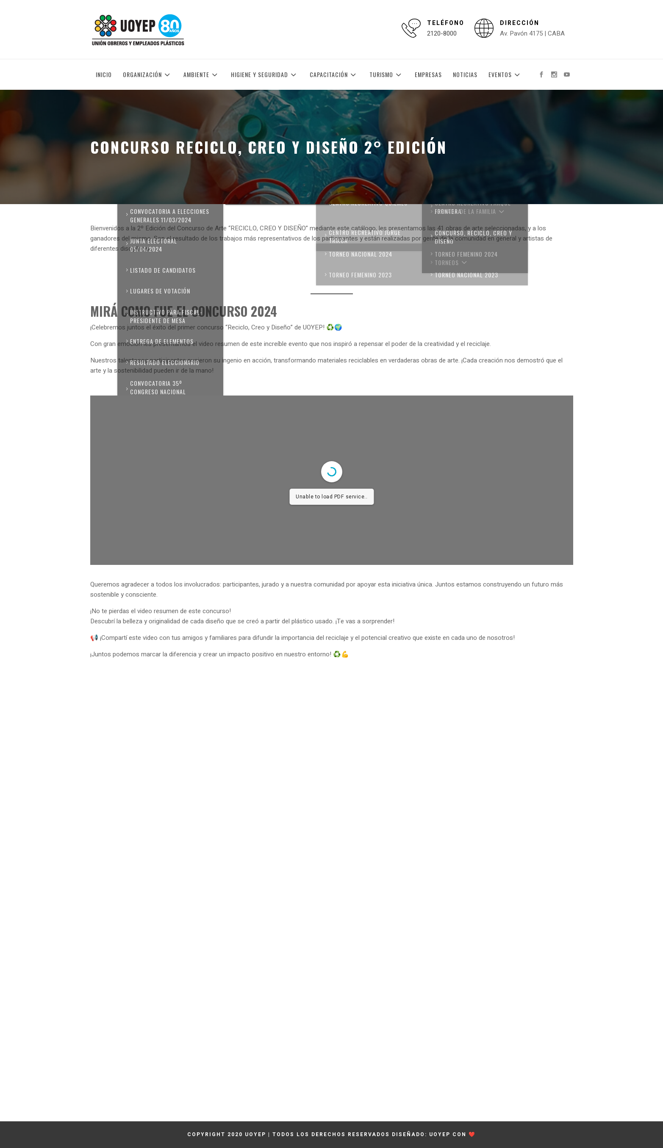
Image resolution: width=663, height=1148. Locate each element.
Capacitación (334, 74)
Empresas (428, 74)
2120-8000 (442, 33)
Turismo (386, 74)
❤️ (472, 1134)
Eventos (505, 74)
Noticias (465, 74)
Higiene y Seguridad (265, 74)
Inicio (104, 74)
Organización (147, 74)
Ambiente (201, 74)
